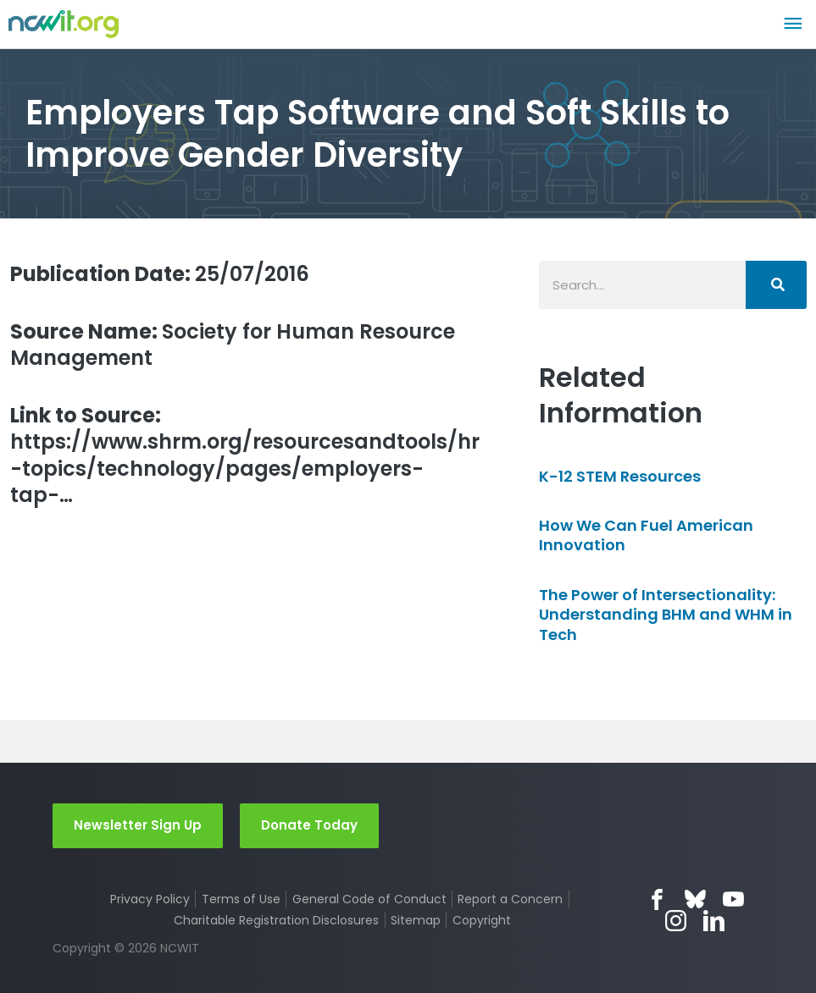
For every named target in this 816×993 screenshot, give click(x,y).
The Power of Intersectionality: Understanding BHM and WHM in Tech (665, 614)
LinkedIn (713, 920)
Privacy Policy (150, 899)
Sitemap (416, 920)
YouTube (733, 899)
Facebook (657, 899)
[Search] (776, 285)
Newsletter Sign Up (138, 825)
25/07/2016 (159, 274)
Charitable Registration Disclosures (276, 920)
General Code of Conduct (369, 899)
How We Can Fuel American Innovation (646, 535)
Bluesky (695, 899)
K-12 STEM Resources (620, 476)
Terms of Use (241, 899)
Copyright (481, 920)
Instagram (675, 920)
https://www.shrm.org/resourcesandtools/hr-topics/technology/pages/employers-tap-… (245, 455)
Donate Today (309, 825)
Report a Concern (510, 899)
